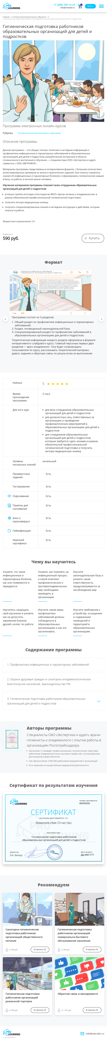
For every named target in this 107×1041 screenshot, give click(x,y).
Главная (6, 17)
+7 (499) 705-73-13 (64, 4)
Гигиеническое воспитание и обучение (29, 17)
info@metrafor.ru (95, 1033)
